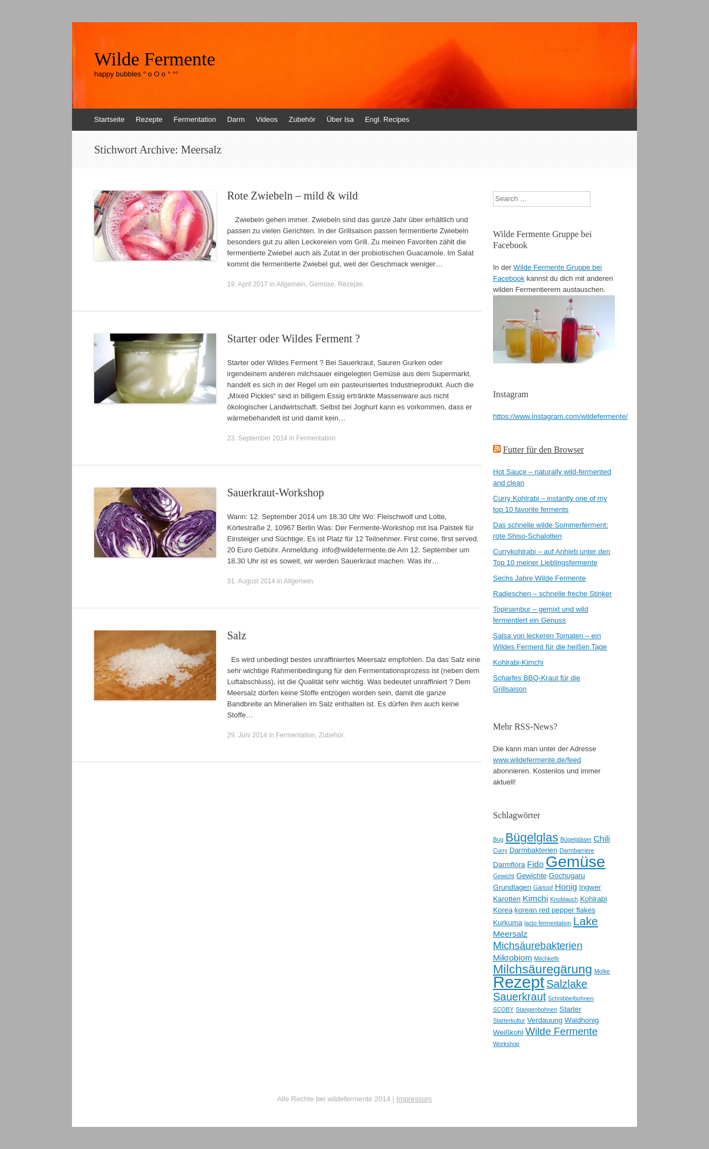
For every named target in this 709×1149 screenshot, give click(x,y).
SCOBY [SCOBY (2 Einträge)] (503, 1009)
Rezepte (149, 119)
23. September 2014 (257, 438)
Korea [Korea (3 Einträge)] (502, 910)
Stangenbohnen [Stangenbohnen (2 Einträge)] (536, 1009)
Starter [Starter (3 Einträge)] (570, 1009)
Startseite (109, 119)
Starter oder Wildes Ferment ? (293, 338)
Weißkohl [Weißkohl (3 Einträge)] (508, 1032)
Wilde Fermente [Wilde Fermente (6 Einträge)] (561, 1031)
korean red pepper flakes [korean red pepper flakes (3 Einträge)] (555, 910)
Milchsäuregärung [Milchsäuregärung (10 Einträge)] (542, 969)
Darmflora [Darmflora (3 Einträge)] (509, 864)
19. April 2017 (247, 284)
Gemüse (321, 284)
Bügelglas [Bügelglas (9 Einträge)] (532, 837)
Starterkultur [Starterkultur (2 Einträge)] (509, 1020)
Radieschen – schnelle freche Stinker (552, 593)
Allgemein (291, 284)
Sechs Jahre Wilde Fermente (539, 578)
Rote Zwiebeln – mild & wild (292, 195)
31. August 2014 (251, 581)
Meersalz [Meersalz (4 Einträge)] (510, 933)
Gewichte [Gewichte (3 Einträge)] (531, 875)
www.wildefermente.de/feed (537, 760)
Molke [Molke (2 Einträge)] (602, 971)
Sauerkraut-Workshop (275, 492)
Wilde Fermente (154, 59)
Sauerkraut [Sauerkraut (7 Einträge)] (519, 997)
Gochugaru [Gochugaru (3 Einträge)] (567, 875)
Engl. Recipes (387, 119)
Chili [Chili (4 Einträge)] (601, 838)
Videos (267, 119)
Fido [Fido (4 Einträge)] (535, 864)
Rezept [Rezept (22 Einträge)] (518, 982)
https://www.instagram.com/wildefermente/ (560, 416)
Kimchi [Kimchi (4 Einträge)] (535, 898)
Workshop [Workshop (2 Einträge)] (506, 1043)
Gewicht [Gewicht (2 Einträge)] (504, 876)
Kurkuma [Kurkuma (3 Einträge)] (507, 923)
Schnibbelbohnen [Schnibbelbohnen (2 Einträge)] (570, 998)
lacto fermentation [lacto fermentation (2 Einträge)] (547, 923)
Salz (236, 635)
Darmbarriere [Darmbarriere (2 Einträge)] (576, 850)
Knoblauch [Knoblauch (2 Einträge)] (564, 899)
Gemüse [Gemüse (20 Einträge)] (575, 861)
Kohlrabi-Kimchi (518, 662)
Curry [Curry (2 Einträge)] (500, 850)
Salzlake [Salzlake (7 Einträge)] (567, 984)
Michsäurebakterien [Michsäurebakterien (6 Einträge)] (537, 945)
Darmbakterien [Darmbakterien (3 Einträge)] (534, 850)
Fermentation (194, 119)
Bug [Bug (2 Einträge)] (498, 839)
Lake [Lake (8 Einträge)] (585, 921)
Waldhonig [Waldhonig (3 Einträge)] (581, 1020)
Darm (236, 119)
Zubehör (302, 119)
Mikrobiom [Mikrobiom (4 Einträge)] (512, 957)
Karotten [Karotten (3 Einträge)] (507, 899)
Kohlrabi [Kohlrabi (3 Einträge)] (593, 899)
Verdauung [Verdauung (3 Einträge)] (545, 1020)
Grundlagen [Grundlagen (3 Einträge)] (512, 887)
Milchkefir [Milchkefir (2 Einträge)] (546, 958)
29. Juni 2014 (247, 735)
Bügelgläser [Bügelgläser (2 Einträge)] (575, 839)
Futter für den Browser (543, 449)
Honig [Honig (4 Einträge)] (566, 886)
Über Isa (340, 119)
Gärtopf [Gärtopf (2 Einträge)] (543, 887)
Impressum (413, 1099)
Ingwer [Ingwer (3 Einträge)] (590, 887)
